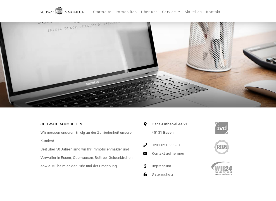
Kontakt (213, 12)
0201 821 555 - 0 (160, 145)
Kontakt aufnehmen (163, 153)
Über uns (149, 12)
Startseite (102, 12)
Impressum (156, 166)
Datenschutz (157, 174)
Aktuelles (193, 12)
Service (169, 12)
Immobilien (126, 12)
